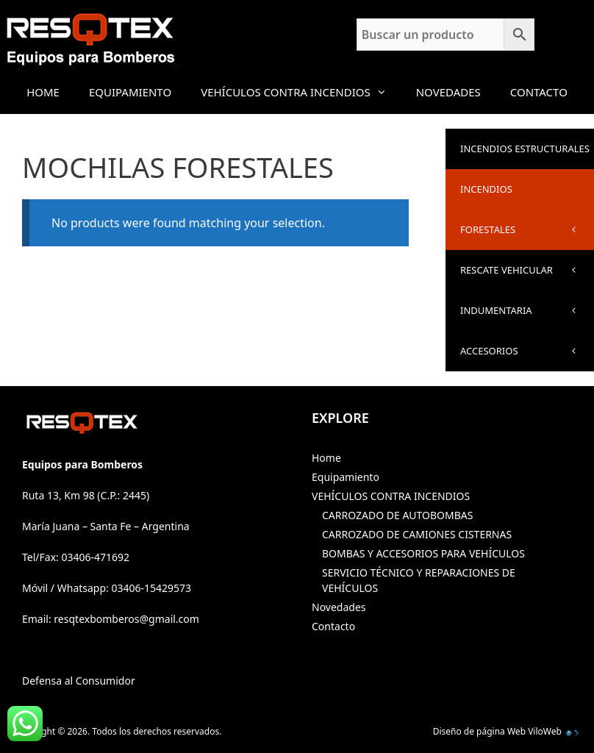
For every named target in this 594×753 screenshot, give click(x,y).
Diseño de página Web (479, 731)
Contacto (539, 92)
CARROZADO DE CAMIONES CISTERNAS (417, 534)
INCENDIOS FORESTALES (527, 216)
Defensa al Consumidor (78, 681)
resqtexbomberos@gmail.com (126, 619)
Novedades (448, 92)
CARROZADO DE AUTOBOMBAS (397, 515)
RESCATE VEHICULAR (527, 270)
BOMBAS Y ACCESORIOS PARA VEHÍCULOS (423, 553)
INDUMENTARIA (527, 310)
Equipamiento (130, 92)
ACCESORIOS (527, 351)
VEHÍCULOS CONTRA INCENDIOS (301, 92)
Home (43, 92)
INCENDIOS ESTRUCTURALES (527, 155)
